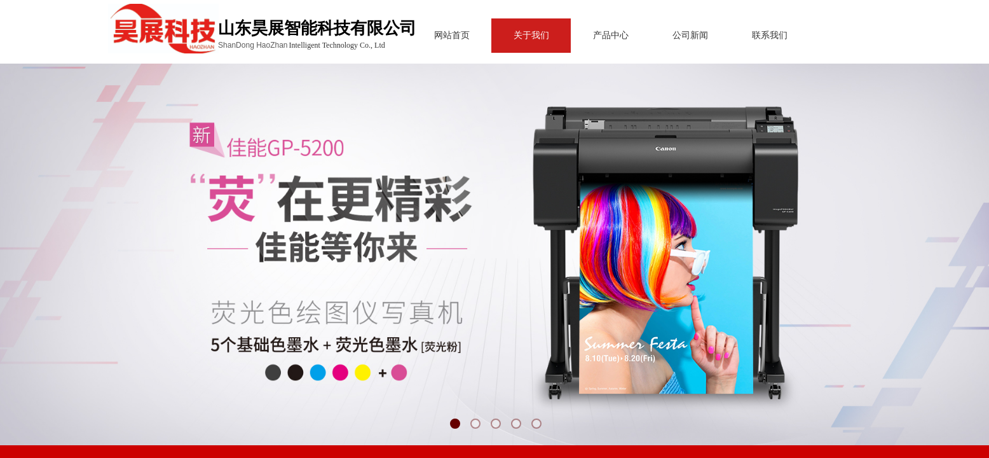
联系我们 (734, 35)
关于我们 (496, 35)
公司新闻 (654, 35)
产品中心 (575, 35)
